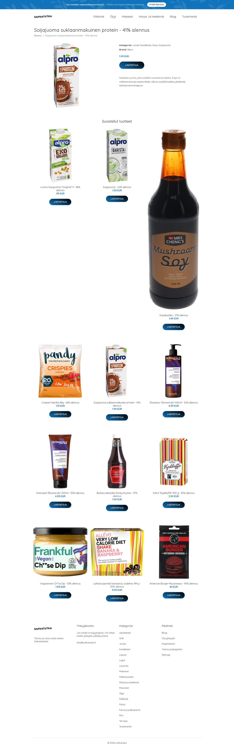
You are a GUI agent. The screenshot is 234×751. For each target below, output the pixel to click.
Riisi (121, 718)
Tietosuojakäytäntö (172, 652)
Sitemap (166, 657)
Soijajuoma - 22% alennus (117, 190)
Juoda (136, 48)
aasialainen (125, 635)
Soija (155, 48)
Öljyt (113, 18)
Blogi (173, 18)
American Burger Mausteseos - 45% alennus (174, 586)
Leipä (122, 663)
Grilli (121, 641)
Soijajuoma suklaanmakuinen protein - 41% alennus (117, 407)
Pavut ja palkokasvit (129, 713)
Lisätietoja (131, 68)
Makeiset (127, 18)
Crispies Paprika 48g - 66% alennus (60, 405)
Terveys (123, 724)
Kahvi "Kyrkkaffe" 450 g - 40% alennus (174, 495)
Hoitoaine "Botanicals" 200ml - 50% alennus (60, 495)
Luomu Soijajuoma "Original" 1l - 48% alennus (60, 192)
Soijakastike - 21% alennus (174, 318)
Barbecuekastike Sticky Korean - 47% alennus (117, 497)
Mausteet (124, 690)
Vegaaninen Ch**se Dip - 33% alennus (60, 586)
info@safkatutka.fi (86, 645)
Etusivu (37, 38)
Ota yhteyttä (168, 641)
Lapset (122, 657)
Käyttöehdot (168, 646)
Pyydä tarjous (157, 4)
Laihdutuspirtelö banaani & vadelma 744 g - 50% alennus (117, 588)
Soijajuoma (164, 48)
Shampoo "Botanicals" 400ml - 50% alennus (174, 405)
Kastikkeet (145, 48)
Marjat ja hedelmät (151, 18)
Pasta (122, 707)
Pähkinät (98, 18)
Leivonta (123, 668)
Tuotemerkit (189, 18)
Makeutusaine (126, 679)
